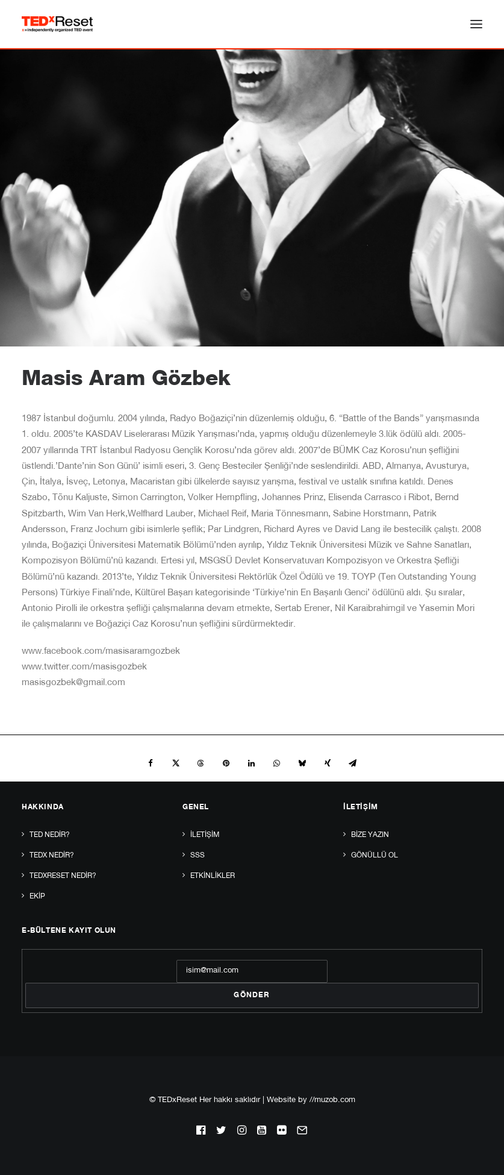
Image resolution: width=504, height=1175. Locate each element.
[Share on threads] (201, 763)
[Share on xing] (328, 763)
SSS (197, 855)
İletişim (204, 835)
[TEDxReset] (57, 24)
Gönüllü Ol (374, 855)
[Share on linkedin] (252, 763)
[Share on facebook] (150, 763)
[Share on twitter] (176, 763)
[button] (476, 24)
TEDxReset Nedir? (63, 876)
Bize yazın (370, 835)
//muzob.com (332, 1100)
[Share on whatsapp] (277, 763)
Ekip (37, 896)
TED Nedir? (50, 835)
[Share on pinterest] (226, 763)
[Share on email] (353, 763)
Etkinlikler (212, 876)
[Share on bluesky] (302, 763)
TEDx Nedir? (52, 855)
